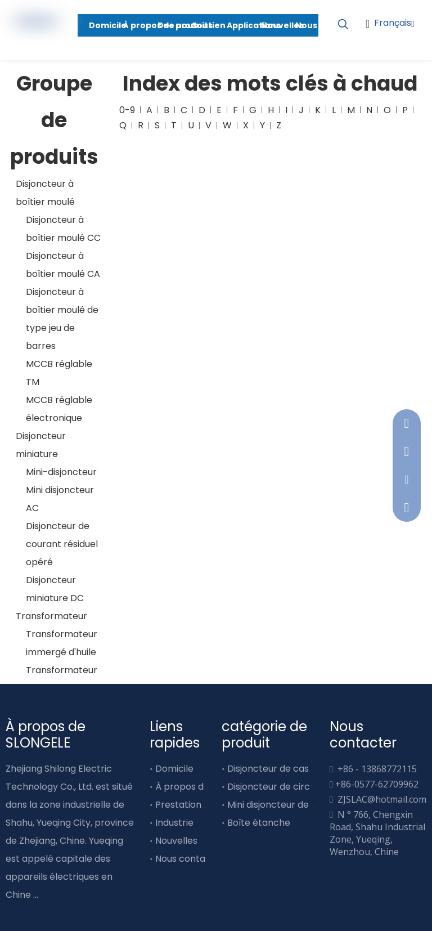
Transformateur (51, 616)
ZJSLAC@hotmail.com (382, 799)
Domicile (174, 768)
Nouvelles (176, 840)
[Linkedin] (409, 57)
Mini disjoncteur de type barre (293, 804)
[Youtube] (409, 39)
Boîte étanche (258, 822)
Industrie (174, 822)
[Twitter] (51, 912)
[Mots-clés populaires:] (343, 24)
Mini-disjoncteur (61, 472)
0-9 (127, 110)
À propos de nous (193, 786)
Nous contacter (189, 858)
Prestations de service (204, 804)
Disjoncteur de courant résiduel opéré (62, 544)
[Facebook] (13, 912)
